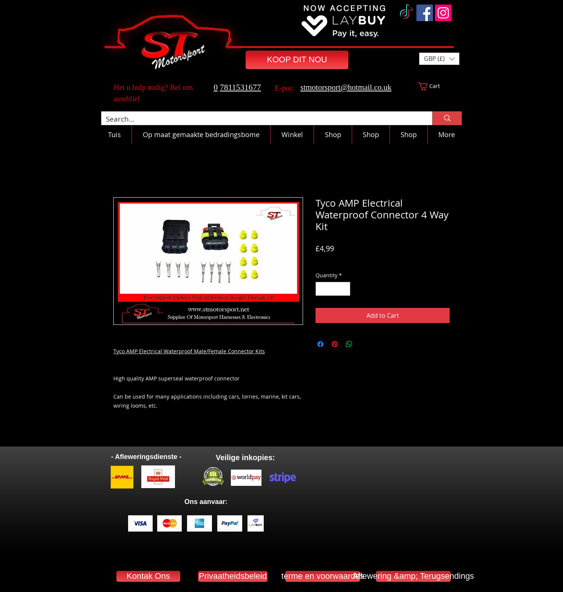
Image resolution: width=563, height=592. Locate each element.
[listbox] (439, 59)
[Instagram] (443, 13)
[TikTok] (406, 13)
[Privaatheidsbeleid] (233, 576)
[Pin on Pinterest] (334, 344)
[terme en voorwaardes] (322, 576)
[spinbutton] (333, 288)
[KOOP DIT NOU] (297, 60)
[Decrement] (321, 288)
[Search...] (261, 119)
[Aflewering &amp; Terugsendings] (413, 576)
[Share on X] (363, 344)
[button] (439, 59)
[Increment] (344, 288)
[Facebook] (424, 13)
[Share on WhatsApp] (349, 344)
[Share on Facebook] (320, 344)
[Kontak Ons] (148, 576)
